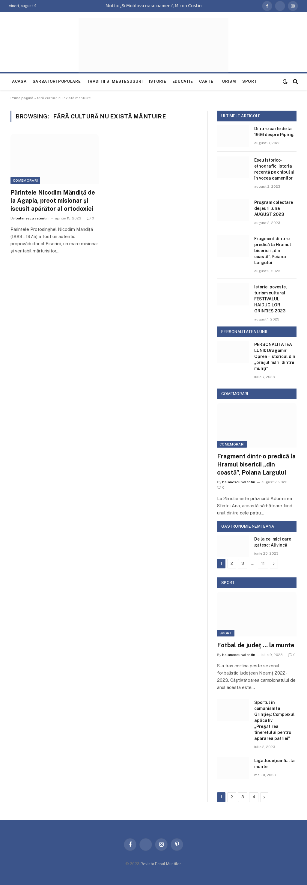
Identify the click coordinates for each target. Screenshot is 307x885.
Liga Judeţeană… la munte (274, 763)
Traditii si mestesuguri (115, 81)
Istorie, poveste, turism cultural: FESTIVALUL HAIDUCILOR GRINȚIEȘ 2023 (270, 299)
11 (263, 563)
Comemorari (25, 180)
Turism (227, 81)
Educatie (182, 81)
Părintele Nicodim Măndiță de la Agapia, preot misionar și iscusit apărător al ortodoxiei (52, 200)
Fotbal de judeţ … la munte (255, 645)
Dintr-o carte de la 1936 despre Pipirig (274, 131)
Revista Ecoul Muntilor (161, 864)
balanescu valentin (32, 218)
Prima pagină (21, 98)
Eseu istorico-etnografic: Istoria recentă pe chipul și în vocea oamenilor (274, 169)
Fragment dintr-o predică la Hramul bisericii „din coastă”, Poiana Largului (272, 250)
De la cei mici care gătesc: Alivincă (272, 542)
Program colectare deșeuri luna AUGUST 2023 (273, 208)
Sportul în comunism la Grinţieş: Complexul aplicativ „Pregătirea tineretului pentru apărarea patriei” (274, 720)
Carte (206, 81)
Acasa (19, 81)
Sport (249, 81)
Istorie (157, 81)
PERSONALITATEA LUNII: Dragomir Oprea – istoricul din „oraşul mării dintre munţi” (274, 356)
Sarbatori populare (57, 81)
